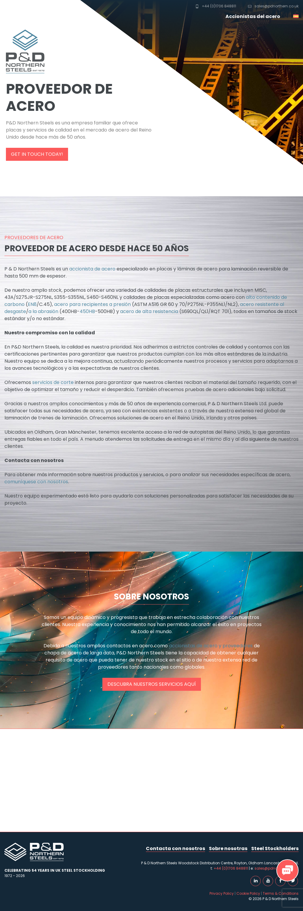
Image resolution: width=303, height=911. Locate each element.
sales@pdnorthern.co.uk (273, 6)
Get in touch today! (37, 154)
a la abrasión (43, 311)
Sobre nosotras (228, 848)
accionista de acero (92, 268)
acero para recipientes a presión (92, 304)
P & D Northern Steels (22, 12)
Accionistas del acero (252, 16)
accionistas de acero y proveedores (211, 645)
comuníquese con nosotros (36, 481)
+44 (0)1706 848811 (215, 6)
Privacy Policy (221, 893)
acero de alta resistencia (148, 311)
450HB (87, 311)
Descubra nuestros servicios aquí (151, 684)
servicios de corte (53, 382)
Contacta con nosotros (175, 848)
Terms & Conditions (281, 893)
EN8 (32, 304)
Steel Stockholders (275, 848)
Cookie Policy (248, 893)
